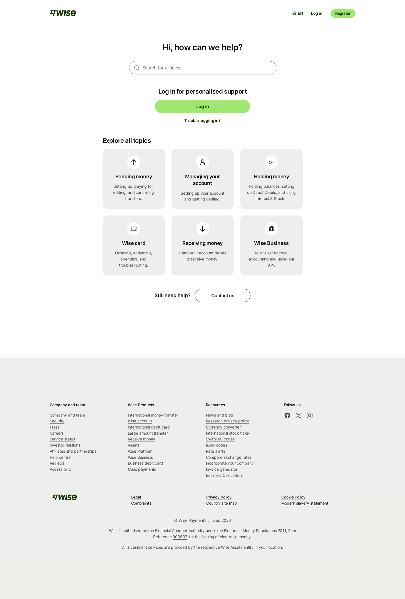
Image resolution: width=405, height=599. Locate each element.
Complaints (141, 503)
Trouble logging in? (202, 120)
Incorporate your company (230, 463)
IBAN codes (216, 445)
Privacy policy (219, 497)
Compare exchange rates (229, 457)
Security (57, 420)
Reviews (57, 463)
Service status (62, 439)
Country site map (221, 503)
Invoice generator (222, 469)
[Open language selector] (297, 13)
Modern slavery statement (304, 503)
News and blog (219, 415)
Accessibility (61, 469)
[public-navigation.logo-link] (64, 499)
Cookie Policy (293, 497)
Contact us (222, 295)
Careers (57, 433)
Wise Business (140, 457)
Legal (136, 497)
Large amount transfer (148, 433)
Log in (316, 13)
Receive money (141, 439)
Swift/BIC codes (220, 439)
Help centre (60, 457)
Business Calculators (224, 475)
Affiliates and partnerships (73, 451)
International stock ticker (228, 433)
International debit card (149, 427)
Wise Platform (140, 451)
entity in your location (263, 547)
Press (55, 427)
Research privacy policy (227, 420)
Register (343, 13)
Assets (134, 445)
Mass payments (142, 469)
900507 (180, 536)
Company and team (67, 415)
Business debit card (145, 463)
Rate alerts (215, 451)
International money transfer (153, 415)
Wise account (140, 420)
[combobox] (209, 67)
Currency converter (223, 427)
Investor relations (65, 445)
